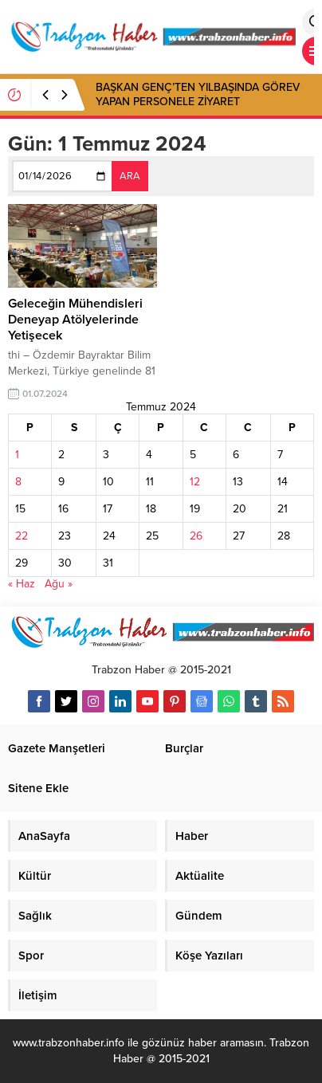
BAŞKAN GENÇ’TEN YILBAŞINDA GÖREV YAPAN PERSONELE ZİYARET (198, 94)
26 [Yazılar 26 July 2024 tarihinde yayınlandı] (196, 536)
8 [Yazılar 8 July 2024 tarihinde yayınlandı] (18, 482)
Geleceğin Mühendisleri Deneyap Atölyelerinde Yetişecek (75, 319)
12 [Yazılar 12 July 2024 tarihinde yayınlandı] (195, 482)
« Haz (21, 584)
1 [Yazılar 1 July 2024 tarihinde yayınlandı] (17, 454)
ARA (130, 176)
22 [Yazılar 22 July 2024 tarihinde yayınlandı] (21, 536)
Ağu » (59, 584)
